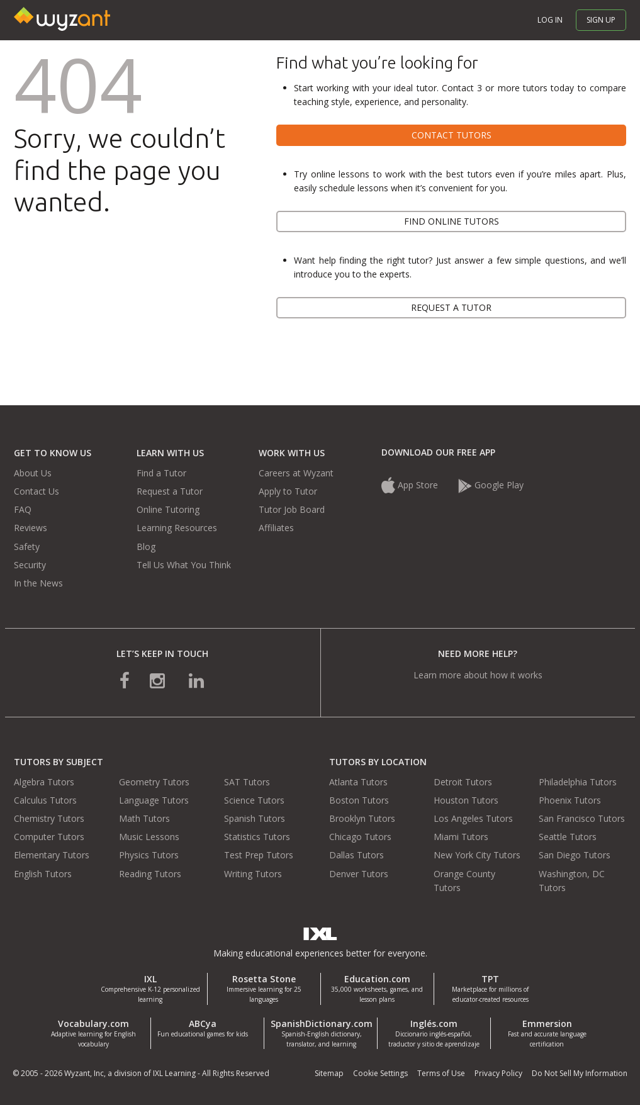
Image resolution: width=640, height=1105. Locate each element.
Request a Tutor (170, 491)
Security (30, 565)
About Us (33, 473)
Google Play (491, 485)
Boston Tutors (359, 800)
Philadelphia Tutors (578, 782)
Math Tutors (144, 818)
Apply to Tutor (288, 491)
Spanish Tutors (254, 818)
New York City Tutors (477, 855)
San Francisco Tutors (582, 818)
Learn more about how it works (477, 675)
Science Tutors (254, 800)
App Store (411, 485)
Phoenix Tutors (570, 800)
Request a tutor (451, 307)
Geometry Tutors (154, 782)
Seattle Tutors (568, 837)
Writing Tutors (253, 874)
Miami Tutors (461, 837)
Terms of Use (441, 1073)
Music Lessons (149, 837)
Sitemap (329, 1073)
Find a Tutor (161, 473)
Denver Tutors (358, 874)
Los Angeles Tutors (473, 818)
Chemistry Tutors (49, 818)
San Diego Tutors (574, 855)
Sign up (601, 19)
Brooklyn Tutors (362, 818)
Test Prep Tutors (258, 855)
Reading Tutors (150, 874)
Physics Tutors (149, 855)
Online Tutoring (168, 509)
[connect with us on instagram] (158, 680)
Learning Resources (177, 528)
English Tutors (43, 874)
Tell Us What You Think (184, 565)
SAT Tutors (247, 782)
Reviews (30, 528)
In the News (38, 583)
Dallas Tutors (356, 855)
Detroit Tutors (463, 782)
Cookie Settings (380, 1073)
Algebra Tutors (44, 782)
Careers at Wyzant (296, 473)
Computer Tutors (49, 837)
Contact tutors (451, 135)
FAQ (22, 509)
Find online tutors (451, 221)
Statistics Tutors (257, 837)
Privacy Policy (498, 1073)
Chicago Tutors (360, 837)
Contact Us (36, 491)
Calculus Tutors (45, 800)
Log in (550, 19)
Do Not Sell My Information (579, 1073)
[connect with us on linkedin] (196, 680)
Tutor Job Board (292, 509)
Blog (146, 546)
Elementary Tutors (51, 855)
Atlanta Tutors (358, 782)
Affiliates (276, 528)
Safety (27, 546)
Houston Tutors (466, 800)
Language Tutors (154, 800)
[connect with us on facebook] (125, 680)
